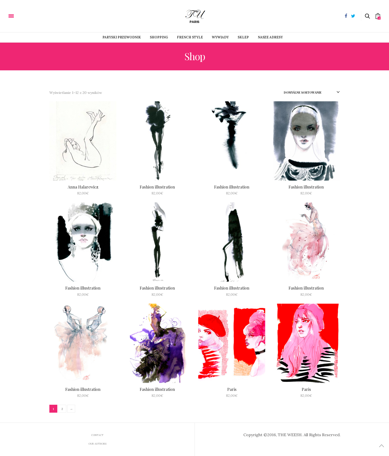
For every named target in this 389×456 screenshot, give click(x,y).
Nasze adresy (270, 37)
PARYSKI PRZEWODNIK (121, 37)
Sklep (243, 37)
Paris (231, 389)
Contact (97, 435)
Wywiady (220, 37)
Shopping (159, 37)
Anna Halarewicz (83, 186)
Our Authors (97, 443)
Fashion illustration (157, 186)
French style (190, 37)
